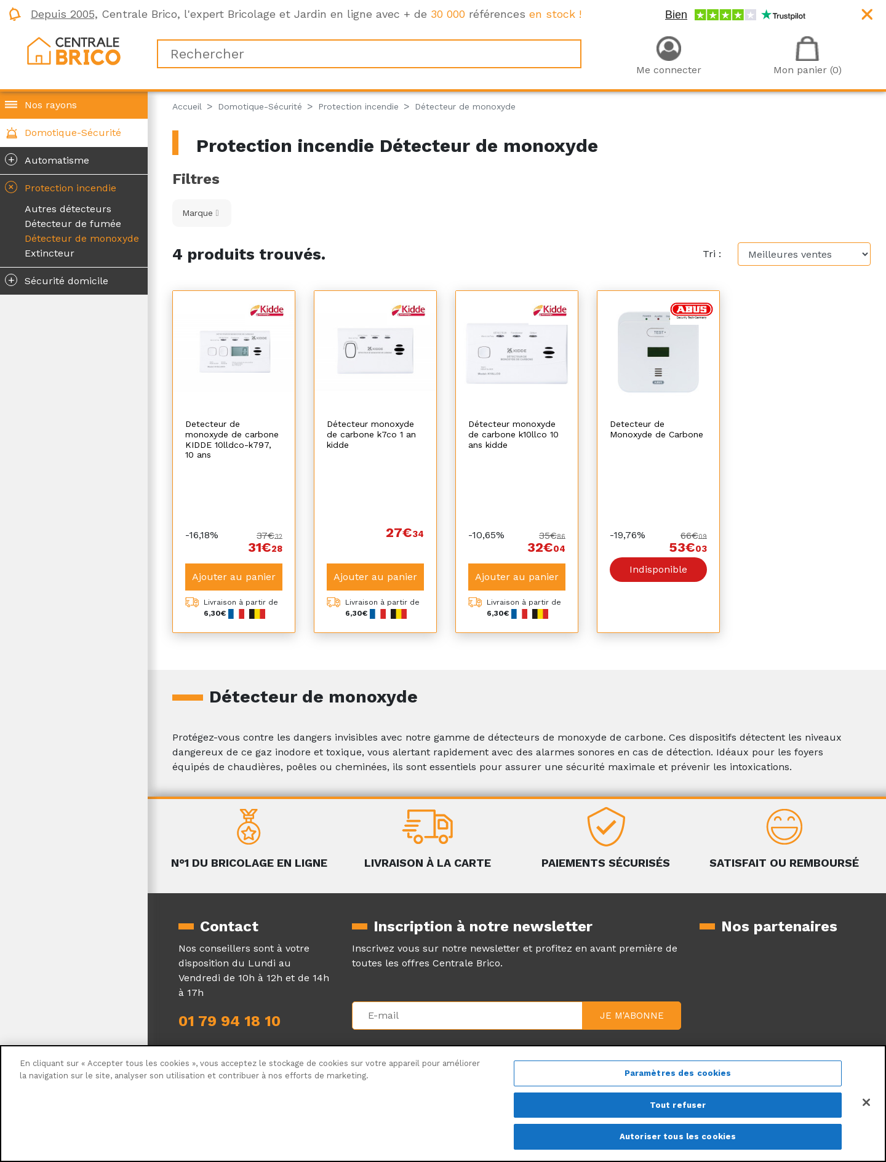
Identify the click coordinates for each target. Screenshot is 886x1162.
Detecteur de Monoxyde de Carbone (656, 429)
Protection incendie (59, 187)
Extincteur (49, 253)
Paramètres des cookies (678, 1073)
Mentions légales (391, 1040)
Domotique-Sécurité (73, 132)
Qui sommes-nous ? (226, 1040)
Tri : (712, 254)
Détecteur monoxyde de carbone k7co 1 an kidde (371, 434)
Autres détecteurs (68, 209)
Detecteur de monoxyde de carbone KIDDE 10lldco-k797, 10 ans (232, 439)
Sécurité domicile (56, 280)
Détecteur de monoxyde (82, 238)
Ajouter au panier (234, 514)
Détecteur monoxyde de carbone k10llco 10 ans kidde (513, 434)
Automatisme (47, 159)
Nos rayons (51, 105)
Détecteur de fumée (73, 223)
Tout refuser (678, 1105)
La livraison (553, 1040)
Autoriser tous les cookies (678, 1136)
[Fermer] (866, 1102)
